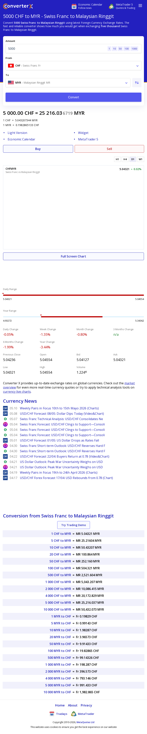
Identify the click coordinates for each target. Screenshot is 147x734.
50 (120, 48)
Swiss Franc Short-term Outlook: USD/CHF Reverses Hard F (62, 446)
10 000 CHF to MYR (57, 609)
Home (60, 705)
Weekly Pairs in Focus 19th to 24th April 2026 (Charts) (58, 472)
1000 (134, 48)
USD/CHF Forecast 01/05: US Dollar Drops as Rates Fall (59, 440)
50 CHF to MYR (60, 561)
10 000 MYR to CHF (57, 692)
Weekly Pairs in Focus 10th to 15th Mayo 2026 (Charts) (59, 408)
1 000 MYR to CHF (58, 664)
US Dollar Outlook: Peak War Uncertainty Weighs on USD (61, 462)
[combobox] (73, 65)
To (7, 75)
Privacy (86, 705)
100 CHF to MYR (59, 568)
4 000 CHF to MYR (58, 596)
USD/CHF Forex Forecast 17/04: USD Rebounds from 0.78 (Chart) (66, 478)
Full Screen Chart (73, 256)
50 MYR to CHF (60, 644)
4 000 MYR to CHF (58, 678)
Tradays (58, 713)
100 (127, 48)
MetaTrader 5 (88, 139)
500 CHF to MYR (59, 575)
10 (114, 48)
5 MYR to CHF (61, 623)
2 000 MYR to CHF (58, 671)
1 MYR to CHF (61, 616)
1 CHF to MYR (61, 534)
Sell (109, 149)
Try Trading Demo (73, 525)
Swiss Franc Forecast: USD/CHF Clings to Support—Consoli (62, 424)
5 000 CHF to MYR (58, 602)
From (9, 58)
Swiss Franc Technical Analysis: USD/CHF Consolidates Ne (61, 419)
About (73, 705)
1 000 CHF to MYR (58, 582)
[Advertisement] (73, 271)
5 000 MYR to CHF (58, 685)
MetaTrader (82, 713)
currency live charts (17, 391)
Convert (73, 97)
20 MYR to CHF (60, 637)
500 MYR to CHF (59, 658)
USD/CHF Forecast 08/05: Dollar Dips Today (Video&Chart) (62, 413)
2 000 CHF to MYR (58, 589)
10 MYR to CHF (60, 630)
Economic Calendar (21, 139)
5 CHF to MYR (61, 540)
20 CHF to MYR (60, 554)
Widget (83, 133)
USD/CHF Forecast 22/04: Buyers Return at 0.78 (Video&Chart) (64, 456)
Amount (10, 41)
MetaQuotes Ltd (85, 722)
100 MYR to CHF (59, 651)
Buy (38, 149)
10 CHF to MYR (60, 547)
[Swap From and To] (136, 82)
